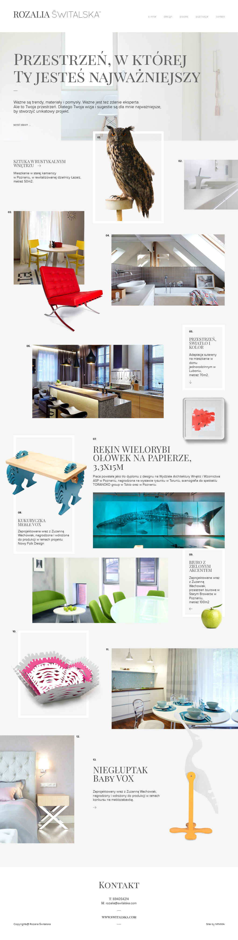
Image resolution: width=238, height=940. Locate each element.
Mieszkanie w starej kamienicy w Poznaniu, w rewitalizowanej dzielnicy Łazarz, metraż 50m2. (47, 177)
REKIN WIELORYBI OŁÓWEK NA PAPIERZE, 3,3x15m (142, 457)
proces (184, 16)
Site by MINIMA (215, 924)
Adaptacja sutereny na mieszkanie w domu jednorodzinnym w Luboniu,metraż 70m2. (203, 365)
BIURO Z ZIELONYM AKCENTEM (200, 566)
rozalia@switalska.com (121, 903)
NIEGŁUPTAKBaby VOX (120, 774)
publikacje (202, 16)
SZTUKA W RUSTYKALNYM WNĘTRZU (40, 163)
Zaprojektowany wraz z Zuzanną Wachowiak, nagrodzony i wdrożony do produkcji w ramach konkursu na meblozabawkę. (126, 796)
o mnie (152, 16)
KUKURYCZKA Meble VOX (32, 522)
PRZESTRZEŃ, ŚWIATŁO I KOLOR (202, 343)
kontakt (220, 16)
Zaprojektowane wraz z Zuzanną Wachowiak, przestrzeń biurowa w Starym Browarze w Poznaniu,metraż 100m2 (204, 590)
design (168, 16)
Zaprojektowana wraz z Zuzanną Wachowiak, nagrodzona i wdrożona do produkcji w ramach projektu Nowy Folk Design (43, 537)
